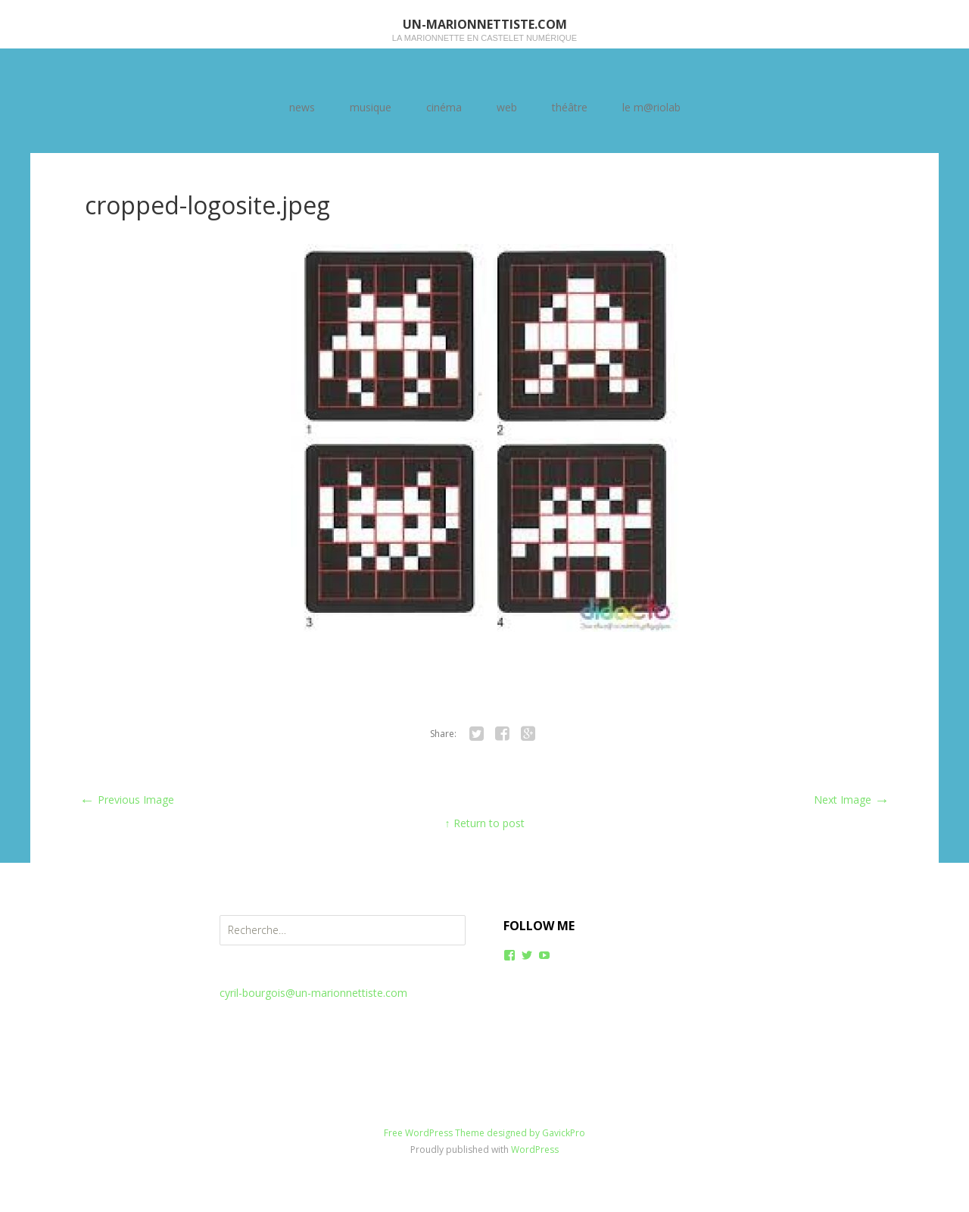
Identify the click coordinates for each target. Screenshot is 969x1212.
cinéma (444, 107)
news (302, 107)
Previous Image (126, 799)
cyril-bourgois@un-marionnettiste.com (313, 993)
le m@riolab (651, 107)
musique (370, 107)
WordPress (535, 1149)
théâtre (569, 107)
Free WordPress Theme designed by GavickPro (484, 1132)
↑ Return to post (485, 823)
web (507, 107)
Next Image (852, 799)
